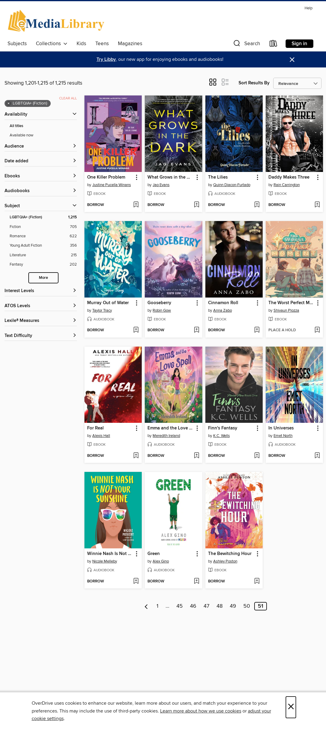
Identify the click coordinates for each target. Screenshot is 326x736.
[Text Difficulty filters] (41, 336)
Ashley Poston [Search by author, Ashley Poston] (225, 561)
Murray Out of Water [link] (108, 303)
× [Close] (291, 707)
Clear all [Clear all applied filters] (68, 98)
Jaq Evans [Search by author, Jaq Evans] (161, 184)
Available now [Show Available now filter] (21, 135)
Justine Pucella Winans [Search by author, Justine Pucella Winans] (111, 184)
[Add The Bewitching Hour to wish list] (257, 581)
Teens (102, 43)
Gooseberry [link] (159, 303)
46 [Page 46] (193, 606)
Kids (81, 43)
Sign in (299, 43)
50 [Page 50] (246, 606)
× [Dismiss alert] (292, 60)
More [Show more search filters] (43, 277)
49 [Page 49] (233, 606)
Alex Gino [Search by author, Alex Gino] (161, 561)
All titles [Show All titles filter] (16, 126)
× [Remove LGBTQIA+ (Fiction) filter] (8, 103)
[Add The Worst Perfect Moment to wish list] (317, 330)
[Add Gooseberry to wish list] (196, 330)
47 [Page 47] (206, 606)
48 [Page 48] (220, 606)
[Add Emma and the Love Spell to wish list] (196, 456)
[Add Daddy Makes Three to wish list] (317, 205)
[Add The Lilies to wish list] (257, 205)
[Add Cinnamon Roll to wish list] (257, 330)
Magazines (130, 43)
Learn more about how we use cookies (200, 711)
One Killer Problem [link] (106, 177)
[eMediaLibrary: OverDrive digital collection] (57, 20)
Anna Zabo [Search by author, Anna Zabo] (222, 310)
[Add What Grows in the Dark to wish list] (196, 205)
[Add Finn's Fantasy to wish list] (257, 456)
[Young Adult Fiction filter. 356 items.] (43, 245)
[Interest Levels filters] (41, 291)
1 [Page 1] (157, 606)
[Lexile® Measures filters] (41, 321)
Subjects (17, 43)
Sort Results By (254, 83)
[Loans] (273, 45)
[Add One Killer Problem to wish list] (136, 205)
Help (308, 8)
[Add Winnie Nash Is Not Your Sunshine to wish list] (136, 581)
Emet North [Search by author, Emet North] (283, 435)
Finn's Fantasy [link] (222, 428)
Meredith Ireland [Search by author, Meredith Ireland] (166, 435)
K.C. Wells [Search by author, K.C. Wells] (221, 435)
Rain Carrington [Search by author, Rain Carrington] (287, 184)
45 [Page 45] (179, 606)
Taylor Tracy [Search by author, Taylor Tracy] (102, 310)
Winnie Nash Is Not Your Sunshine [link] (110, 554)
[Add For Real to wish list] (136, 456)
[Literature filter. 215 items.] (43, 255)
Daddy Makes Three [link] (288, 177)
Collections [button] (52, 43)
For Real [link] (95, 428)
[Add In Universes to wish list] (317, 456)
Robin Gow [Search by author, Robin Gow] (162, 310)
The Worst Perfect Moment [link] (291, 303)
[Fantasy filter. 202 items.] (43, 264)
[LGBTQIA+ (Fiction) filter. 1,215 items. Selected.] (43, 217)
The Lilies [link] (218, 177)
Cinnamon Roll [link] (223, 303)
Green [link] (153, 554)
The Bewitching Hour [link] (230, 554)
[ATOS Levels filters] (41, 306)
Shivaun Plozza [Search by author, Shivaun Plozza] (286, 310)
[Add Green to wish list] (196, 581)
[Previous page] (146, 606)
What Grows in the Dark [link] (170, 177)
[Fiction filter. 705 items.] (43, 227)
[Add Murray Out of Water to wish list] (136, 330)
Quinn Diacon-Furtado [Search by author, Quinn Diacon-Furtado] (231, 184)
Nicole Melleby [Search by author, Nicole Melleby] (104, 561)
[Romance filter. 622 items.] (43, 236)
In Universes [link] (281, 428)
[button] (246, 45)
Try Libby (106, 59)
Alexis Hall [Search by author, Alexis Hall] (101, 435)
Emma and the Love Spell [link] (170, 428)
